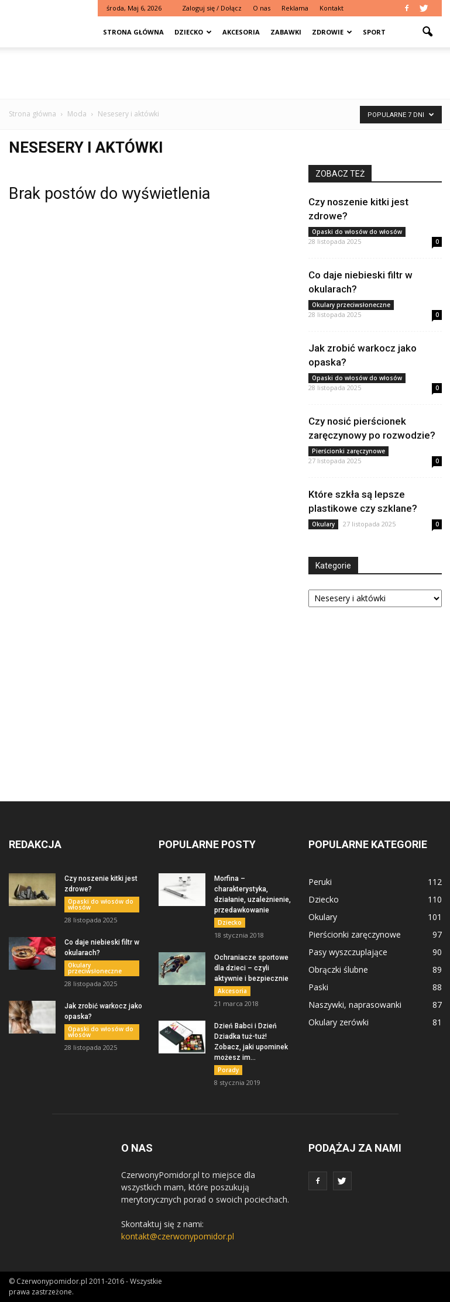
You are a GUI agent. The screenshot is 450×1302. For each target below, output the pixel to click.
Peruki (320, 881)
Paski (318, 987)
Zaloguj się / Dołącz (212, 8)
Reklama (294, 8)
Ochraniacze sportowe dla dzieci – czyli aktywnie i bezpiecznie (251, 968)
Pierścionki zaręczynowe (348, 451)
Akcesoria (241, 31)
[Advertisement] (225, 73)
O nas (261, 8)
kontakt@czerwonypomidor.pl (177, 1236)
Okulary (323, 524)
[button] (428, 32)
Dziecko (193, 31)
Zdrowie (332, 31)
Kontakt (331, 8)
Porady (228, 1070)
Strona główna (133, 31)
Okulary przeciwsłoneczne (351, 305)
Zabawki (285, 31)
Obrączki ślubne (338, 969)
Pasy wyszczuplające (347, 951)
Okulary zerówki (338, 1022)
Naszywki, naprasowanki (354, 1004)
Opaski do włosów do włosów (357, 232)
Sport (374, 31)
